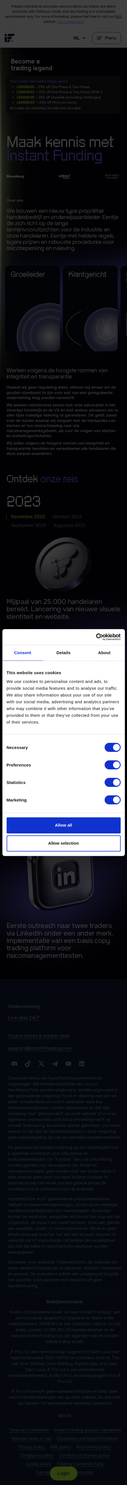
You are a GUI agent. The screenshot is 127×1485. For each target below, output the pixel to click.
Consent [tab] (22, 652)
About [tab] (104, 652)
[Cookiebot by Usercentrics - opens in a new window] (96, 637)
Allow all (63, 825)
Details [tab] (64, 652)
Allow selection (63, 843)
